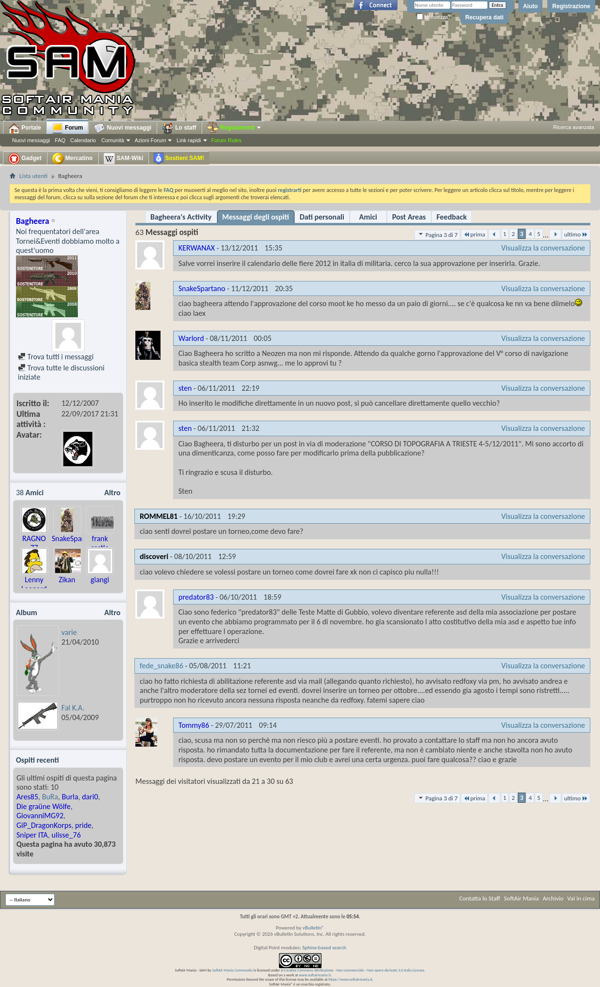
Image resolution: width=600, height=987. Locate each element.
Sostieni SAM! (179, 158)
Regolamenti (234, 127)
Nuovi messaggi (31, 140)
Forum (67, 128)
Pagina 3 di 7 (437, 234)
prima (474, 234)
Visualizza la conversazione (543, 247)
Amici (368, 216)
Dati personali (322, 216)
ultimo (576, 234)
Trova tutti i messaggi (56, 356)
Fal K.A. (73, 707)
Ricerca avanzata (573, 127)
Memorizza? (434, 17)
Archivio (553, 898)
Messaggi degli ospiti (255, 216)
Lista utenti (33, 175)
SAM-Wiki (123, 158)
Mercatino (72, 158)
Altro (112, 492)
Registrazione (571, 6)
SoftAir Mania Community (232, 970)
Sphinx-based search (324, 947)
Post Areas (409, 216)
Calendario (83, 140)
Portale (24, 128)
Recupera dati (484, 17)
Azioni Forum (150, 140)
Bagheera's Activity (181, 216)
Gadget (25, 158)
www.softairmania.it (315, 974)
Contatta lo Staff (479, 898)
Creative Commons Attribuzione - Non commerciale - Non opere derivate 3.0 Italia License (354, 970)
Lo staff (179, 128)
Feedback (452, 216)
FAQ (60, 140)
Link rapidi (188, 140)
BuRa (50, 796)
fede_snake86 (161, 665)
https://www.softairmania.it (350, 979)
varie (69, 632)
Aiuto (530, 6)
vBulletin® (313, 928)
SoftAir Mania (521, 898)
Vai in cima (581, 898)
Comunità (112, 140)
